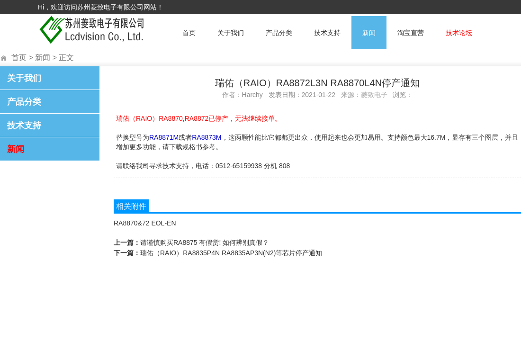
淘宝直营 (410, 32)
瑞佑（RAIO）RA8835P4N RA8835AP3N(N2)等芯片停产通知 (231, 253)
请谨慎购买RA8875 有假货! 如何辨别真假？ (204, 242)
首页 (189, 32)
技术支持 (327, 32)
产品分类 (279, 32)
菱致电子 (374, 95)
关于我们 (230, 32)
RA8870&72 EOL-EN (145, 223)
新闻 (369, 32)
